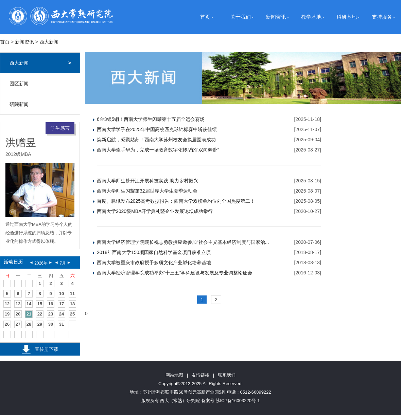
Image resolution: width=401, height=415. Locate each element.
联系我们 (227, 375)
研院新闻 (19, 104)
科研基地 (346, 17)
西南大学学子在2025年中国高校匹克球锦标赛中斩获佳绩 (157, 129)
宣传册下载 (46, 349)
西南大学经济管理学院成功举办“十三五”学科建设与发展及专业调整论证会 (174, 272)
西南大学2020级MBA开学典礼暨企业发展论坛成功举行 (155, 211)
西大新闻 (48, 41)
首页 (205, 17)
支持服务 (382, 17)
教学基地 (311, 17)
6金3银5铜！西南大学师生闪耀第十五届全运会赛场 (151, 119)
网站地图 (174, 375)
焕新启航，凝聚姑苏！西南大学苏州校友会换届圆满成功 (156, 139)
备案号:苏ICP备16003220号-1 (230, 400)
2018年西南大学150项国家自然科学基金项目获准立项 (154, 252)
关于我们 (240, 17)
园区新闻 (19, 83)
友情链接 (200, 375)
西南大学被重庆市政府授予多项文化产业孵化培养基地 (154, 262)
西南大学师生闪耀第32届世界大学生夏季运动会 (147, 191)
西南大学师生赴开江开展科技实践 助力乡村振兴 (147, 180)
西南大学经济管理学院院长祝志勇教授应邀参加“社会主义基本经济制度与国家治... (183, 242)
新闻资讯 (276, 17)
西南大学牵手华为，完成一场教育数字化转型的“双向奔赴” (158, 149)
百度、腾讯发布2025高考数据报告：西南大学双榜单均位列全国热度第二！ (176, 201)
